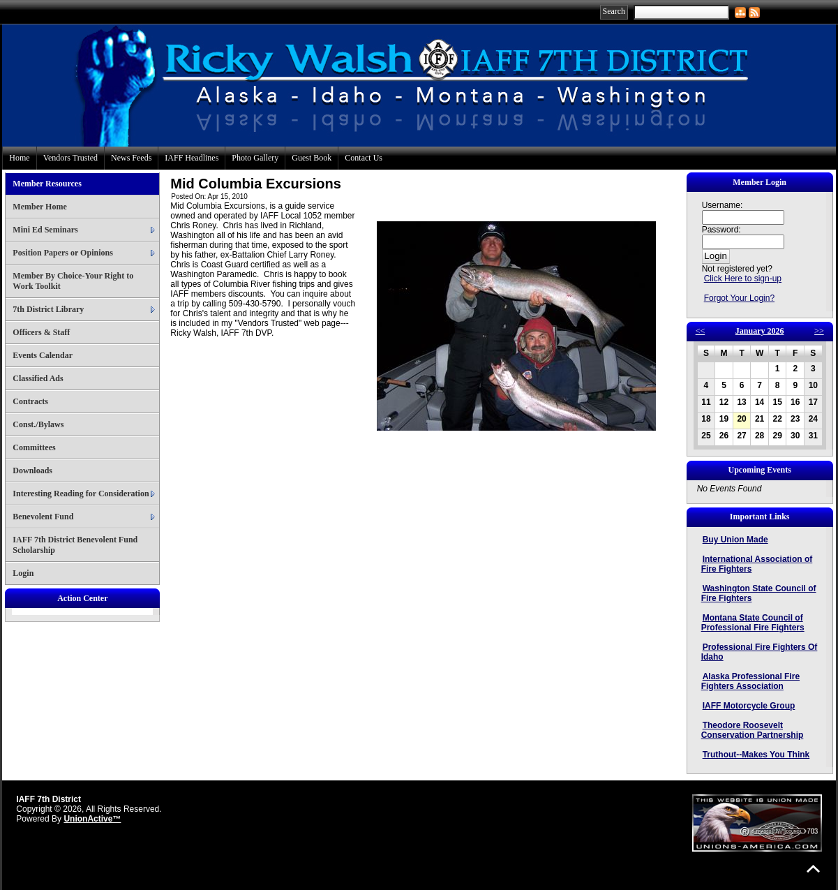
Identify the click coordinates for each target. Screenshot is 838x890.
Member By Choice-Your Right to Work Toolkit (73, 281)
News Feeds (131, 158)
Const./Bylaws (38, 424)
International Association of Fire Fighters (757, 564)
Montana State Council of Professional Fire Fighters (753, 622)
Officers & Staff (41, 332)
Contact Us (363, 158)
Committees (34, 447)
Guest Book (311, 158)
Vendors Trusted (70, 158)
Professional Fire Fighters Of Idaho (759, 652)
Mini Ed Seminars (45, 230)
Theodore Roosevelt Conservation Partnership (752, 730)
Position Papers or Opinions (62, 253)
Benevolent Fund (43, 516)
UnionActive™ (92, 819)
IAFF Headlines (191, 158)
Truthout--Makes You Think (756, 754)
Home (19, 158)
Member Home (39, 207)
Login (23, 573)
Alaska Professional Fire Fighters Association (750, 681)
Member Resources (47, 183)
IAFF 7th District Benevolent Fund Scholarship (75, 545)
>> (819, 331)
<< (700, 331)
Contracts (30, 401)
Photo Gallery (255, 158)
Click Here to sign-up (742, 278)
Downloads (32, 470)
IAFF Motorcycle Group (749, 706)
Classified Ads (38, 378)
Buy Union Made (735, 539)
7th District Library (48, 309)
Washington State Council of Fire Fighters (758, 593)
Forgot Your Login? (739, 298)
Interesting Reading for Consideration (81, 493)
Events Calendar (43, 355)
